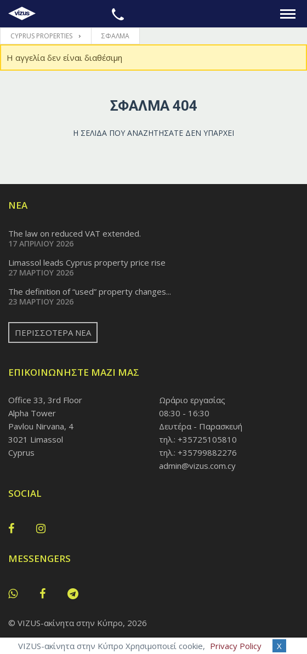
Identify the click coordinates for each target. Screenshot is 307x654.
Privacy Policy (235, 645)
